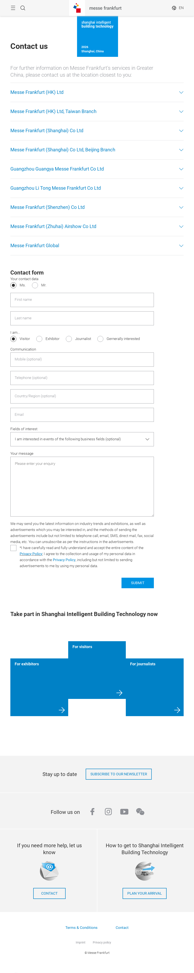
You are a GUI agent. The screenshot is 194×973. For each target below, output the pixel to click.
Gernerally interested (123, 339)
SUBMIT (137, 583)
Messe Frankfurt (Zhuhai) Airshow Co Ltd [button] (53, 226)
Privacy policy (102, 942)
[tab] (97, 92)
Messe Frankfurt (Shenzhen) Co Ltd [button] (47, 207)
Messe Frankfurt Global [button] (34, 245)
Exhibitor (53, 339)
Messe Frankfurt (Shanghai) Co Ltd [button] (46, 130)
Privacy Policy (31, 554)
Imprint (80, 942)
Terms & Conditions (81, 928)
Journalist (83, 339)
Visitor (25, 339)
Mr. (43, 285)
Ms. (23, 285)
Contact (49, 893)
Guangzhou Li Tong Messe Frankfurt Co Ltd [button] (55, 188)
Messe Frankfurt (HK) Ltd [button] (36, 92)
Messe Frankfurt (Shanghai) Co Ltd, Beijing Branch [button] (62, 149)
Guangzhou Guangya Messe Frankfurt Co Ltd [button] (57, 169)
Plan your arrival (144, 893)
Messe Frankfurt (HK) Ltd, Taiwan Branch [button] (53, 111)
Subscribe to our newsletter (118, 774)
